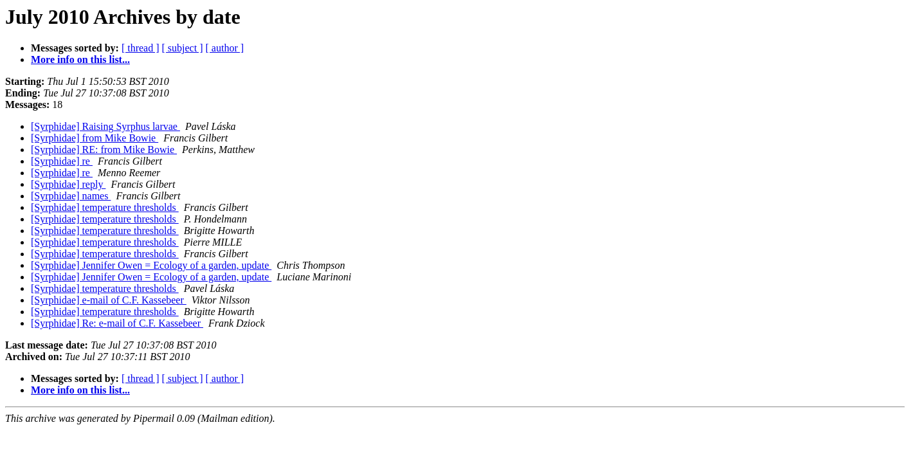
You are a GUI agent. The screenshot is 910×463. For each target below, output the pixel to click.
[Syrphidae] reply (68, 184)
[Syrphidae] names (71, 195)
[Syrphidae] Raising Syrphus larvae (105, 126)
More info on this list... (80, 59)
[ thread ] (140, 47)
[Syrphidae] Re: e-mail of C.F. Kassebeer (117, 323)
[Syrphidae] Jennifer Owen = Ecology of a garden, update (151, 265)
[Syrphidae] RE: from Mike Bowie (104, 149)
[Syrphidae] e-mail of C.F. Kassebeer (109, 300)
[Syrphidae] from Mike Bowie (94, 137)
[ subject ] (182, 47)
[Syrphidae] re (62, 161)
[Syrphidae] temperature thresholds (105, 207)
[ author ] (225, 47)
